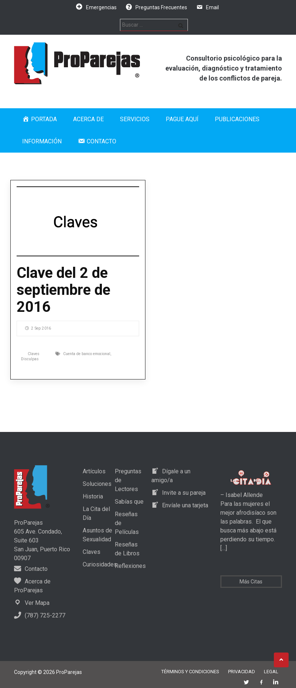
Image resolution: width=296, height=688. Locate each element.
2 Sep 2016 (38, 328)
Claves (33, 353)
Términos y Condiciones (190, 671)
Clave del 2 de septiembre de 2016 (63, 290)
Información (42, 141)
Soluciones (97, 483)
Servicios (134, 119)
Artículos (94, 471)
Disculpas (30, 359)
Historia (93, 496)
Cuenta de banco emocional (86, 353)
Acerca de (88, 119)
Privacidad (241, 671)
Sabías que (129, 501)
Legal (271, 671)
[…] (223, 548)
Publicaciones (237, 119)
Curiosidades (100, 564)
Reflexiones (130, 565)
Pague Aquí (182, 119)
